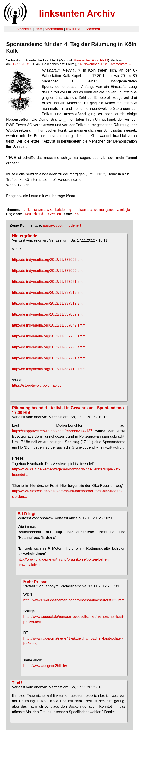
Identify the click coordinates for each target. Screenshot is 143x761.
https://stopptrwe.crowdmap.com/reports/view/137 (52, 431)
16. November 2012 (92, 64)
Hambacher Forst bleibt (91, 60)
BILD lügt (27, 513)
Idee (38, 29)
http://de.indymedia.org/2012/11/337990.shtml (49, 271)
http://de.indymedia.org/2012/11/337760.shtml (49, 336)
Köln (78, 214)
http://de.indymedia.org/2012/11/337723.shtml (49, 347)
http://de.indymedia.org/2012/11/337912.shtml (49, 303)
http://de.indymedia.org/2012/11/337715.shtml (49, 369)
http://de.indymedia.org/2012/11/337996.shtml (49, 260)
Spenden (92, 29)
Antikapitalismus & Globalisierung (46, 210)
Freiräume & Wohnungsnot (94, 210)
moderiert (73, 225)
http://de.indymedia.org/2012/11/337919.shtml (49, 292)
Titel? (17, 682)
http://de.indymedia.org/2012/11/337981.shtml (49, 281)
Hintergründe (24, 236)
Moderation (54, 29)
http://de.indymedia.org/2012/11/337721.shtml (49, 358)
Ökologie (123, 210)
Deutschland (34, 214)
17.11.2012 (21, 64)
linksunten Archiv (77, 13)
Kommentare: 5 (120, 64)
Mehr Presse (35, 582)
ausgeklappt (52, 225)
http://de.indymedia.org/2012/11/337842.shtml (49, 325)
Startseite (24, 29)
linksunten (74, 29)
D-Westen (53, 214)
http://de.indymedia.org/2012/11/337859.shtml (49, 314)
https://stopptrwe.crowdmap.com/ (39, 385)
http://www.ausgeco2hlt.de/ (45, 666)
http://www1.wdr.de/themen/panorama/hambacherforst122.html (74, 600)
